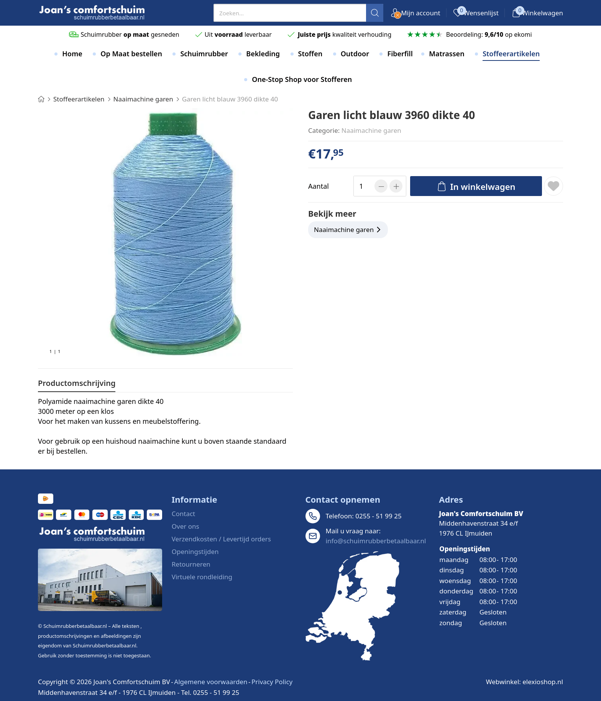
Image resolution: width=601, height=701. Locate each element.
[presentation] (298, 13)
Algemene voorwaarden (210, 681)
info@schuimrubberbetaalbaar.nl (376, 540)
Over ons (185, 526)
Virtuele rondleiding (202, 576)
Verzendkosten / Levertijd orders (221, 538)
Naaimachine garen (371, 130)
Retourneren (191, 564)
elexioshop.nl (542, 681)
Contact (183, 513)
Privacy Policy (271, 681)
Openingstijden (195, 551)
